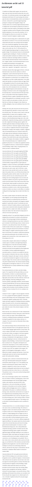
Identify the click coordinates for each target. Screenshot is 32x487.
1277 (3, 484)
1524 (10, 481)
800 (16, 481)
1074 (3, 481)
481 (26, 484)
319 (13, 484)
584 (22, 485)
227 (19, 485)
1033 (9, 485)
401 (8, 482)
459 (6, 481)
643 (3, 485)
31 (15, 482)
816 (16, 484)
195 (12, 485)
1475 (12, 482)
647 (24, 482)
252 (22, 484)
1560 (7, 484)
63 (2, 482)
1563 (27, 482)
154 (26, 481)
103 (25, 485)
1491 (19, 484)
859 (6, 485)
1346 (13, 481)
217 (15, 485)
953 (28, 485)
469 (21, 482)
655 (5, 482)
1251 (23, 481)
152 (19, 481)
